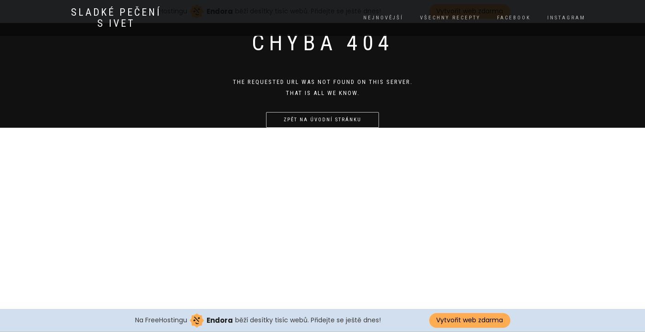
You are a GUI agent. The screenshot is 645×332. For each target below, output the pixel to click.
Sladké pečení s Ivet (116, 18)
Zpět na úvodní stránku (322, 120)
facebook (514, 18)
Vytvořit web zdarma (469, 320)
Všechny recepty (450, 18)
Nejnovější (383, 18)
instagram (566, 18)
